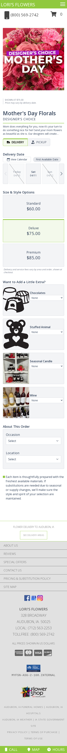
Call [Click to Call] (11, 749)
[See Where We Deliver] (33, 535)
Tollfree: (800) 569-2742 (33, 634)
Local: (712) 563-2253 (34, 628)
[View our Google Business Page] (33, 600)
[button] (57, 15)
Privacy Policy (17, 732)
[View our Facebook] (27, 600)
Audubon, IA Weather (17, 719)
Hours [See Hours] (56, 749)
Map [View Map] (34, 749)
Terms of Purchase (44, 732)
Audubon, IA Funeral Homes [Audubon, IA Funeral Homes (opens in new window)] (23, 707)
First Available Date (47, 159)
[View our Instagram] (40, 600)
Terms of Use (33, 738)
